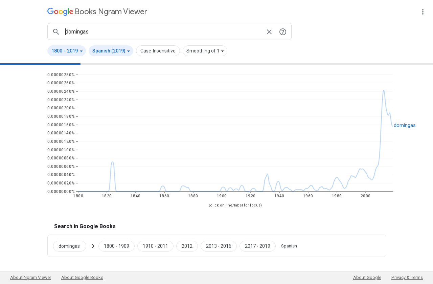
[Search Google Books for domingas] (72, 246)
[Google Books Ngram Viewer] (97, 11)
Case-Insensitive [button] (158, 50)
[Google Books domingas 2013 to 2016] (218, 246)
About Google (367, 277)
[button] (66, 50)
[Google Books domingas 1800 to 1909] (116, 246)
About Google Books (82, 277)
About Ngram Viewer (30, 277)
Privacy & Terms (407, 277)
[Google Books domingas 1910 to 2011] (155, 246)
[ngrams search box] (163, 31)
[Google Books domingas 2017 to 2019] (257, 246)
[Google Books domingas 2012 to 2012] (187, 246)
